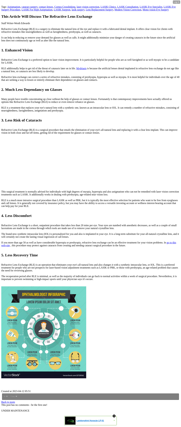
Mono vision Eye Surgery (156, 9)
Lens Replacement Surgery (99, 9)
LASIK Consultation (127, 6)
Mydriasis (81, 68)
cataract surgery (29, 6)
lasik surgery (78, 9)
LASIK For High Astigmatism (37, 9)
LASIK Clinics (108, 6)
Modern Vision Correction (127, 9)
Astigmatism (13, 6)
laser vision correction (88, 6)
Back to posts (8, 402)
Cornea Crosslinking (64, 6)
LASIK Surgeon (62, 9)
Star (13, 396)
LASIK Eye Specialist (151, 6)
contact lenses (46, 6)
